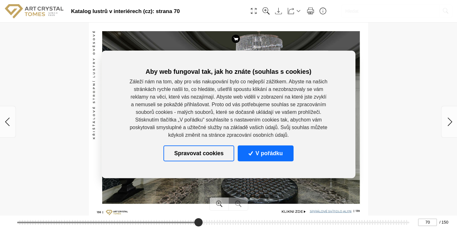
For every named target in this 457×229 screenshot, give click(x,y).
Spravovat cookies (198, 153)
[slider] (198, 222)
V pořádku (265, 153)
